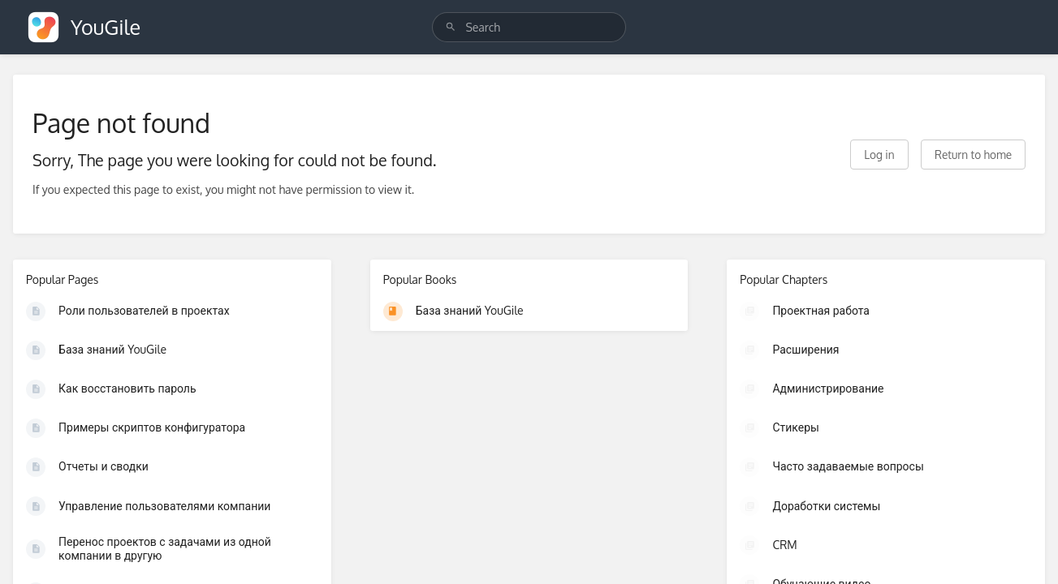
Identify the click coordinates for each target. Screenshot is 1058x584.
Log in (879, 154)
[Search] (450, 27)
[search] (528, 27)
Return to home (973, 154)
